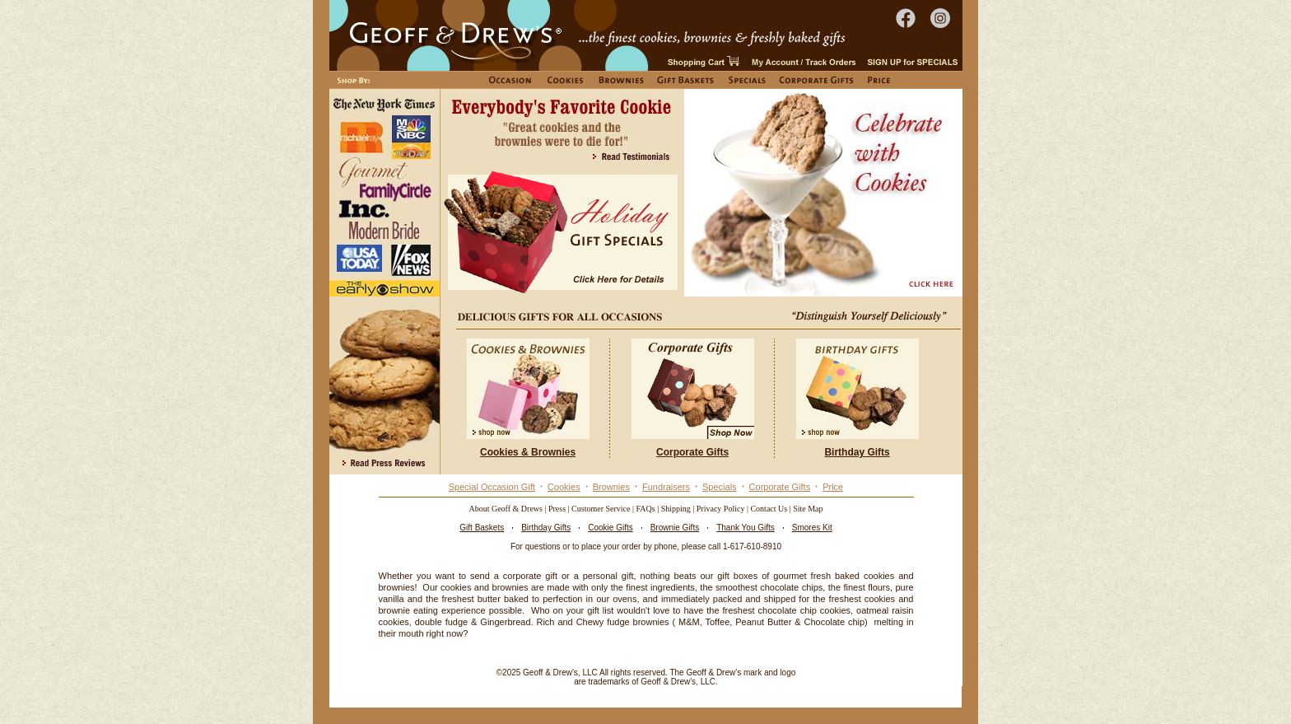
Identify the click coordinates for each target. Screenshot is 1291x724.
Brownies (611, 487)
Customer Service (600, 508)
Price (833, 487)
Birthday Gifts (546, 527)
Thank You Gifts (745, 527)
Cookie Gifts (610, 527)
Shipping (676, 508)
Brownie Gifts (674, 527)
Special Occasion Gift (492, 487)
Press (557, 508)
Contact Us (768, 508)
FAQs (645, 508)
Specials (719, 487)
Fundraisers (666, 487)
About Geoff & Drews (505, 508)
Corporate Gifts (780, 487)
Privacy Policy (721, 508)
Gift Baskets (481, 527)
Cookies (564, 487)
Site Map (808, 508)
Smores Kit (812, 527)
